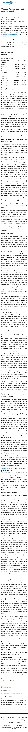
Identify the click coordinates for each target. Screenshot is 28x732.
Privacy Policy (11, 722)
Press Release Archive (10, 717)
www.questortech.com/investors (9, 34)
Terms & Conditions (7, 720)
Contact (18, 722)
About (2, 717)
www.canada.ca (6, 468)
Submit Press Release (22, 717)
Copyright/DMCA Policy (19, 720)
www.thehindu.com (7, 485)
